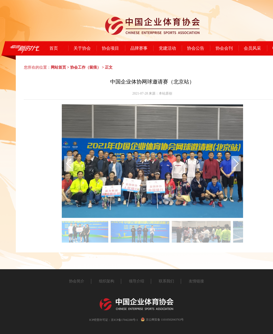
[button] (236, 163)
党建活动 (167, 48)
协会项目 (110, 48)
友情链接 (196, 281)
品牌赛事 (139, 48)
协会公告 (195, 48)
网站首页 (58, 67)
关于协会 (82, 48)
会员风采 (252, 48)
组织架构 (106, 281)
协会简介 (76, 281)
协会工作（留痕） (85, 67)
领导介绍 (136, 281)
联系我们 (166, 281)
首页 (53, 48)
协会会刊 (224, 48)
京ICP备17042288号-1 (124, 320)
